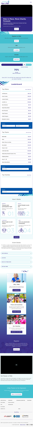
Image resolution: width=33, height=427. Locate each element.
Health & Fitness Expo (16, 261)
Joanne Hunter (5, 99)
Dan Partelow (5, 104)
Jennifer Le (4, 102)
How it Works (3, 402)
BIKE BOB (4, 136)
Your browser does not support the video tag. (16, 11)
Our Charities (3, 406)
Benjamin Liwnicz (5, 119)
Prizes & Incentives (11, 402)
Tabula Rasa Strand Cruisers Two (9, 153)
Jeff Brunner (4, 93)
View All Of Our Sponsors (16, 394)
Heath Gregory (5, 116)
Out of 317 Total (28, 132)
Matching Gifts (10, 404)
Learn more (16, 237)
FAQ (1, 404)
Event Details (3, 400)
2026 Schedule (16, 253)
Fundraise (10, 400)
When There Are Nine (6, 142)
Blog (19, 408)
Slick (3, 139)
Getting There (16, 266)
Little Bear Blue (5, 150)
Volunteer (29, 400)
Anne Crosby (4, 96)
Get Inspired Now (16, 290)
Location (16, 257)
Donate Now (16, 59)
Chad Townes (5, 113)
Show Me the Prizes (16, 311)
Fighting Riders (5, 156)
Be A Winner (16, 50)
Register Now (16, 349)
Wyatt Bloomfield (5, 107)
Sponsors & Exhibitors (20, 400)
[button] (31, 2)
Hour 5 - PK (4, 159)
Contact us (3, 408)
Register (16, 28)
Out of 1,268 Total (28, 89)
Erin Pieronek (5, 110)
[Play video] (16, 365)
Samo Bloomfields (6, 162)
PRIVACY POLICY (23, 424)
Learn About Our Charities (16, 331)
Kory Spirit (4, 145)
